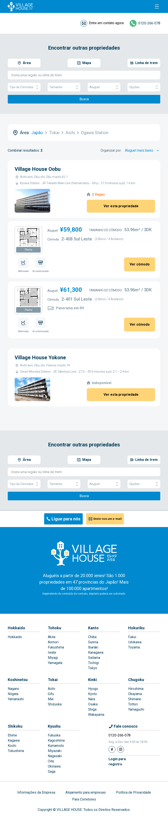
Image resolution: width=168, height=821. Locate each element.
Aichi (51, 689)
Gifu (51, 694)
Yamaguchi (136, 709)
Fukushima (56, 647)
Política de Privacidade (133, 792)
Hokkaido (16, 628)
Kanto (93, 628)
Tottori (133, 704)
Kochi (12, 746)
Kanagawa (95, 652)
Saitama (94, 658)
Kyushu (54, 726)
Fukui (132, 637)
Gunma (93, 642)
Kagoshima (56, 740)
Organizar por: (111, 150)
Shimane (134, 699)
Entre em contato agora (106, 23)
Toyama (134, 647)
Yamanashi (16, 699)
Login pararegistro (117, 761)
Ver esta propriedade (121, 206)
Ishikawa (135, 642)
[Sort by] (142, 150)
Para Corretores (84, 799)
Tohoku (54, 628)
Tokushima (16, 751)
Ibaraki (93, 647)
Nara (91, 699)
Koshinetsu (18, 679)
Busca (84, 99)
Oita (51, 761)
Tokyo (92, 668)
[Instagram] (120, 749)
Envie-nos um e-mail (107, 518)
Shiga (92, 709)
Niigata (13, 694)
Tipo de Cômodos (24, 87)
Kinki (92, 679)
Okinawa (54, 766)
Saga (51, 771)
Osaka (93, 704)
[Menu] (156, 6)
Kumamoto (56, 746)
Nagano (13, 689)
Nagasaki (55, 756)
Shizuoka (55, 704)
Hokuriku (136, 628)
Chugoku (136, 679)
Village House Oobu (38, 169)
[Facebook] (112, 749)
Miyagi (53, 658)
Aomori (53, 642)
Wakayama (96, 715)
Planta (28, 249)
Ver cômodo (140, 264)
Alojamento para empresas (85, 792)
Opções (144, 87)
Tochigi (93, 663)
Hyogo (93, 689)
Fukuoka (54, 735)
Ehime (12, 735)
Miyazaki (54, 751)
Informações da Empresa (36, 792)
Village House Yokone (40, 358)
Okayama (135, 694)
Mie (51, 699)
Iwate (52, 652)
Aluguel (104, 87)
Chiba (92, 637)
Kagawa (14, 740)
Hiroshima (135, 689)
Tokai (53, 679)
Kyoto (92, 694)
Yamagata (55, 663)
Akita (51, 637)
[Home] (84, 553)
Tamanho (64, 87)
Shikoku (15, 726)
